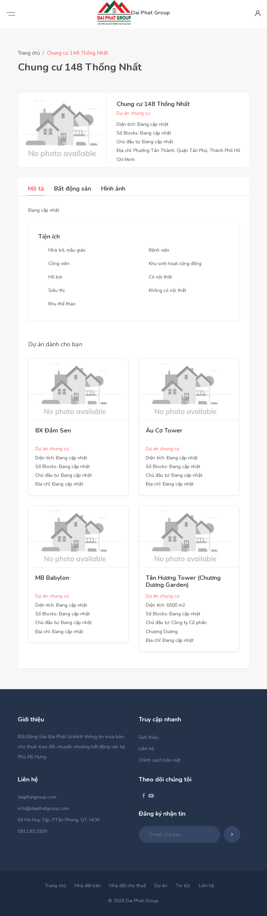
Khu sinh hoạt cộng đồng (175, 263)
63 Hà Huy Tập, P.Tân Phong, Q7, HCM (58, 820)
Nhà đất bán (88, 885)
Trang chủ (29, 53)
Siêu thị (56, 290)
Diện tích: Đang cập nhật (142, 124)
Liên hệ (146, 749)
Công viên (59, 263)
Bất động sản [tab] (72, 189)
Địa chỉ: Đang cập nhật (59, 484)
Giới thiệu (149, 737)
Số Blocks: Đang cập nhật (144, 133)
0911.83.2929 (32, 831)
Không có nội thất (167, 290)
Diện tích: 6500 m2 (165, 605)
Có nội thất (160, 277)
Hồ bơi (55, 277)
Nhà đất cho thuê (127, 885)
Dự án (160, 885)
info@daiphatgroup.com (43, 808)
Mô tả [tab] (36, 189)
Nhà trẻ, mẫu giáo (67, 250)
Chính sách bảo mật (159, 760)
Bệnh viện (159, 250)
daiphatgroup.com (37, 797)
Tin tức (183, 885)
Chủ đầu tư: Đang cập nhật (145, 142)
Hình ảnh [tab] (113, 189)
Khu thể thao (62, 304)
